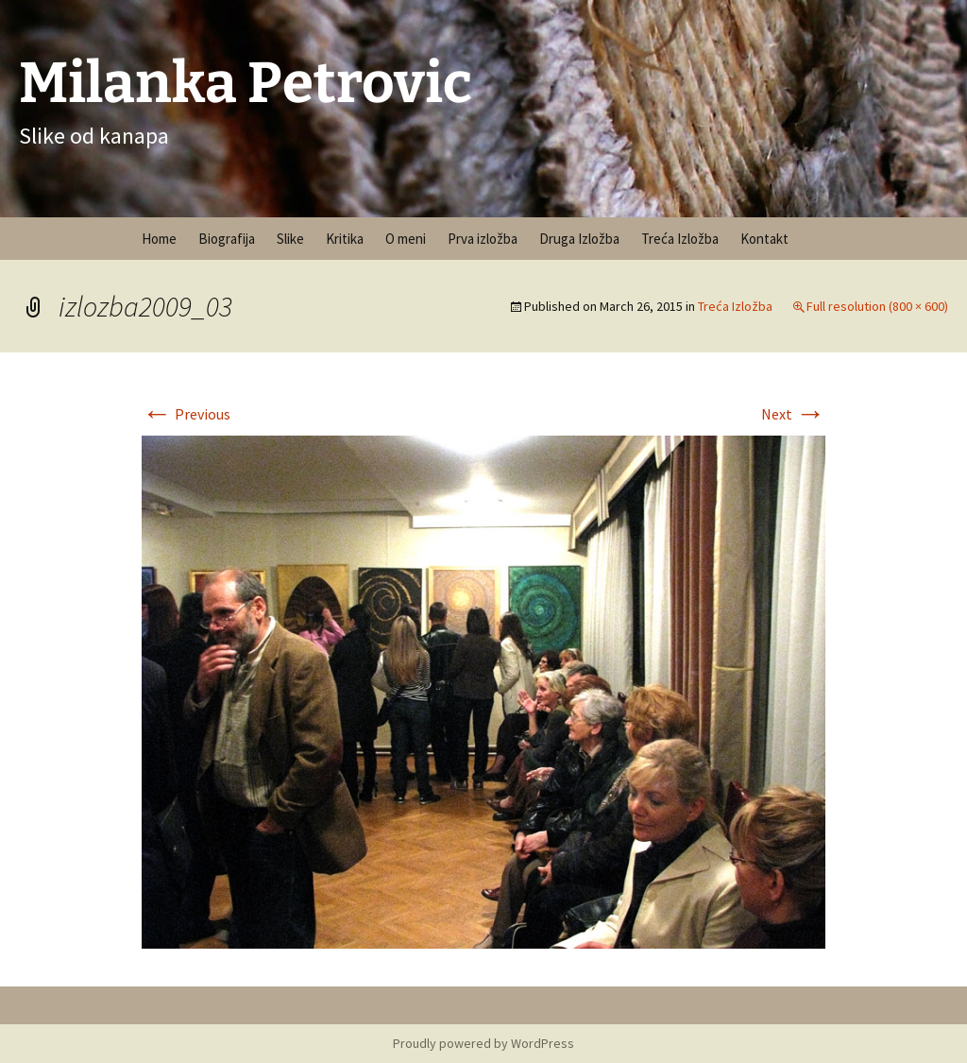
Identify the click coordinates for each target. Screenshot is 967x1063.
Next (793, 413)
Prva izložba (482, 239)
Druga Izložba (579, 239)
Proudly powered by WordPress (483, 1043)
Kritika (345, 239)
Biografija (226, 239)
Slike (290, 239)
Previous (186, 413)
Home (159, 239)
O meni (405, 239)
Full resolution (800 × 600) (877, 306)
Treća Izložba (680, 239)
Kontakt (764, 239)
